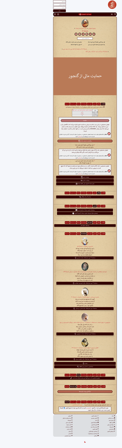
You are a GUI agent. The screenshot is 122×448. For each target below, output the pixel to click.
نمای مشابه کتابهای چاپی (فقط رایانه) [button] (61, 184)
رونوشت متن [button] (61, 177)
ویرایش (55, 136)
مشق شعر (65, 104)
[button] (91, 14)
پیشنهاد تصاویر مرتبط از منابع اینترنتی (61, 210)
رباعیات (53, 28)
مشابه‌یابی (88, 429)
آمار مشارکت (45, 427)
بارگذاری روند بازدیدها (61, 392)
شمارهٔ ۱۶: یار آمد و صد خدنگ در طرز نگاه (73, 52)
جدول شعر (88, 420)
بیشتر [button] (61, 363)
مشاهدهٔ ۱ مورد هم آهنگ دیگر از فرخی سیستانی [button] (61, 309)
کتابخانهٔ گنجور (71, 423)
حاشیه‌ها (43, 104)
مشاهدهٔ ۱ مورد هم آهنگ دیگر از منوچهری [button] (61, 334)
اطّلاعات (79, 104)
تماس (46, 434)
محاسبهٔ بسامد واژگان (61, 197)
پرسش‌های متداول (44, 418)
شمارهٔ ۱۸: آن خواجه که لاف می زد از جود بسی (51, 49)
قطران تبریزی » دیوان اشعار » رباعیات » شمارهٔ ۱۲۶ (61, 348)
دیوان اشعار (60, 28)
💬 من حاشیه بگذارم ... (53, 405)
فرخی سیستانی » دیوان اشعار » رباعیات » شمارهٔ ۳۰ (61, 297)
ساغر (73, 420)
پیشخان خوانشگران (70, 431)
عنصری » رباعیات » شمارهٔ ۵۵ (61, 246)
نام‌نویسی (64, 408)
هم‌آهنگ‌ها (59, 104)
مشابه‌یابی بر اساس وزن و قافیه (61, 367)
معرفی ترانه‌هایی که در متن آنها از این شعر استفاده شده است (61, 378)
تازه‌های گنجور (87, 431)
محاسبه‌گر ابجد (71, 427)
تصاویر (70, 104)
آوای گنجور (72, 429)
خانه (89, 416)
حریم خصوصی (45, 436)
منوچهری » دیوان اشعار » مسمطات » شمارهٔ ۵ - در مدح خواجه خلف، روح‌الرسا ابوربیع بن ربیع (61, 322)
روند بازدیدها (49, 104)
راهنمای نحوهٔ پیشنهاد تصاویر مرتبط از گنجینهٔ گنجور (61, 213)
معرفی (46, 416)
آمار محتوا (46, 425)
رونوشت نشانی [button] (61, 180)
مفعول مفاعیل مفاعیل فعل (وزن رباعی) (59, 110)
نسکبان (72, 436)
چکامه (58, 114)
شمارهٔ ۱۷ (61, 31)
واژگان (74, 104)
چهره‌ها (46, 420)
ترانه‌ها (54, 104)
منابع (47, 431)
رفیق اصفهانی (68, 28)
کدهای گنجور (71, 416)
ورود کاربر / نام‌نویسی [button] (61, 14)
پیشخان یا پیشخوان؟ (69, 434)
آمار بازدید (46, 429)
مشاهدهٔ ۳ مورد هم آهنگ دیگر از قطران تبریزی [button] (61, 359)
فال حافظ (88, 423)
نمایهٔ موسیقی (87, 425)
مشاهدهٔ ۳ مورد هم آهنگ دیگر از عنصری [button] (61, 258)
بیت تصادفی (87, 418)
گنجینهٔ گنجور (71, 425)
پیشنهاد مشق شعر (61, 225)
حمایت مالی (45, 423)
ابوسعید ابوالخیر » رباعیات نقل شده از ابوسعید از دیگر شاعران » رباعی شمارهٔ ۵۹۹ (61, 272)
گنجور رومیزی (71, 418)
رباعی (58, 112)
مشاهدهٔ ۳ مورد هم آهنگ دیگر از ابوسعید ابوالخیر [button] (61, 283)
